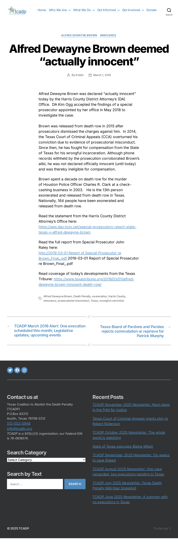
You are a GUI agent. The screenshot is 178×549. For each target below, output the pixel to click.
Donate (151, 15)
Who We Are (71, 10)
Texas (96, 305)
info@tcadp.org (19, 439)
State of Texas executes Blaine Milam (122, 457)
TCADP (24, 539)
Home (55, 10)
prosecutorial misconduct (74, 305)
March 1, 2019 (102, 80)
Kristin (79, 80)
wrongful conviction (114, 305)
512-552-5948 (18, 434)
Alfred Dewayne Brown (79, 40)
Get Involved (144, 10)
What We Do (95, 10)
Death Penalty (83, 301)
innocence (109, 40)
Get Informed (119, 10)
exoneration (101, 301)
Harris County (119, 301)
